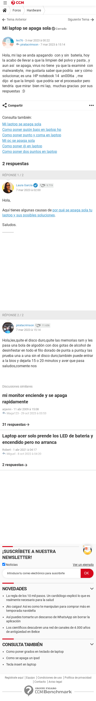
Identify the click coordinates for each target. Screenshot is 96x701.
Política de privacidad (78, 677)
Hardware (34, 10)
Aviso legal (55, 681)
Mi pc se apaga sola (18, 140)
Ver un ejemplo (83, 564)
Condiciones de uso (50, 677)
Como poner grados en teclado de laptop (35, 651)
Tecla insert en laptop (21, 664)
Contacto (40, 681)
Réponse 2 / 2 (13, 315)
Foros (17, 10)
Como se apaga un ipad (23, 658)
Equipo (30, 677)
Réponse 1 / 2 (13, 175)
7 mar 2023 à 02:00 (28, 190)
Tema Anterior (17, 19)
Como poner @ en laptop (22, 146)
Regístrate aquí (14, 677)
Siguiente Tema (78, 19)
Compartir (15, 105)
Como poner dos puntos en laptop (29, 151)
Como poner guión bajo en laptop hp (31, 129)
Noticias (10, 564)
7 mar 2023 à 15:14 (53, 44)
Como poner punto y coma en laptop (31, 135)
